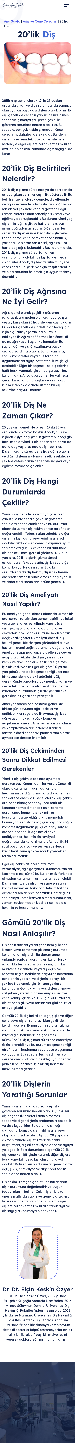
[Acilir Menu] (60, 5)
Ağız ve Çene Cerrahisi (40, 21)
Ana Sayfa (12, 21)
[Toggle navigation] (66, 5)
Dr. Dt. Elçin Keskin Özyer (37, 1289)
